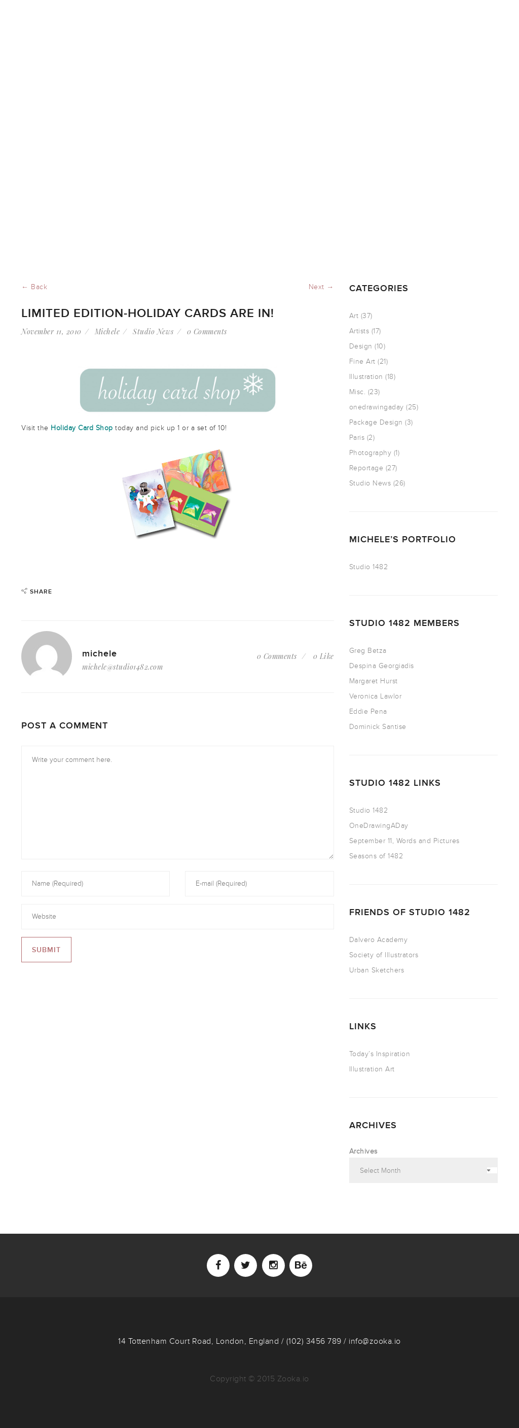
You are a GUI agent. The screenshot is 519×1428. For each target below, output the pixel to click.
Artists (359, 331)
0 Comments (207, 331)
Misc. (357, 392)
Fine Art (362, 361)
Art (354, 315)
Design (361, 346)
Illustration (366, 376)
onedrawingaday (376, 407)
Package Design (376, 422)
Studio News (153, 331)
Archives (363, 1151)
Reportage (366, 468)
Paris (357, 437)
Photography (370, 452)
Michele (107, 331)
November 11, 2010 (51, 331)
